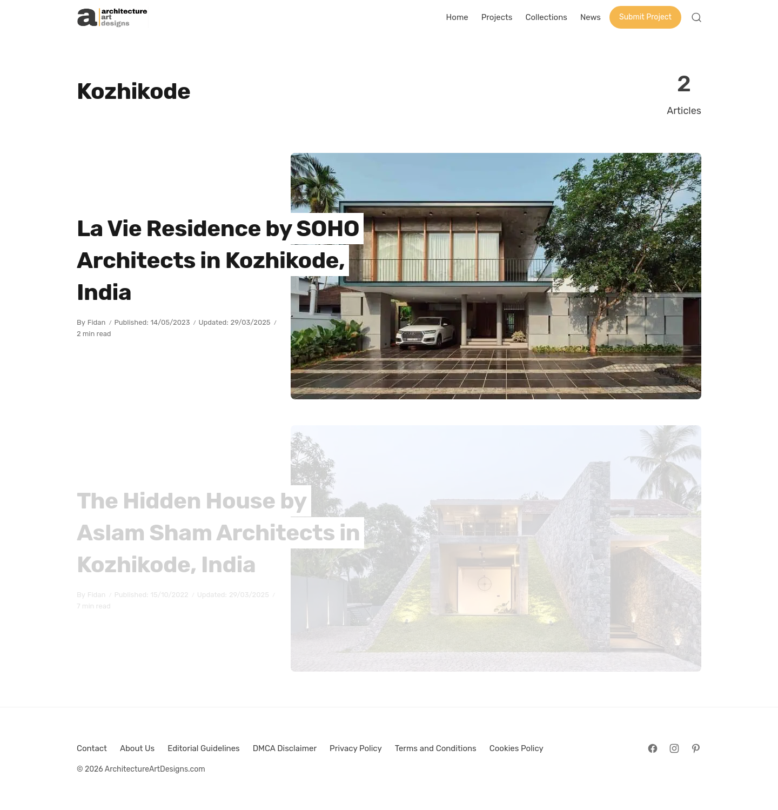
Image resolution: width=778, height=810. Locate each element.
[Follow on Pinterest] (696, 748)
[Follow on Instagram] (674, 748)
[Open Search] (696, 17)
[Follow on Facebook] (652, 748)
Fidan (97, 322)
